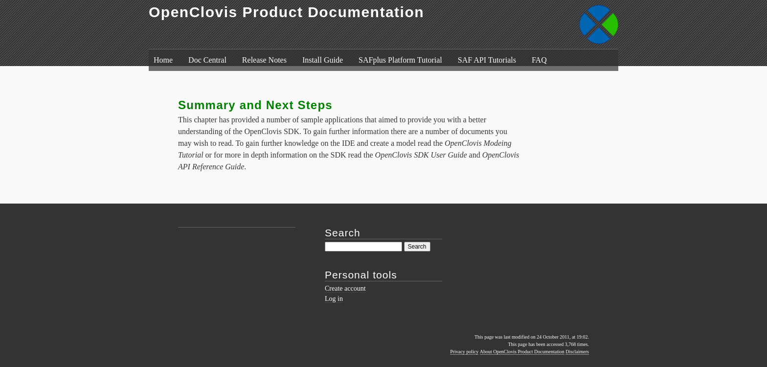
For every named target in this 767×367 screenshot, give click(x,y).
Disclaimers (577, 351)
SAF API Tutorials (487, 60)
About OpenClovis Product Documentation (522, 351)
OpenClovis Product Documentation (286, 12)
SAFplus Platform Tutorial (400, 60)
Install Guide (322, 60)
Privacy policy (464, 351)
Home (163, 60)
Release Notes (264, 60)
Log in (334, 298)
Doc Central (207, 60)
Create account (345, 288)
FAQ (539, 60)
